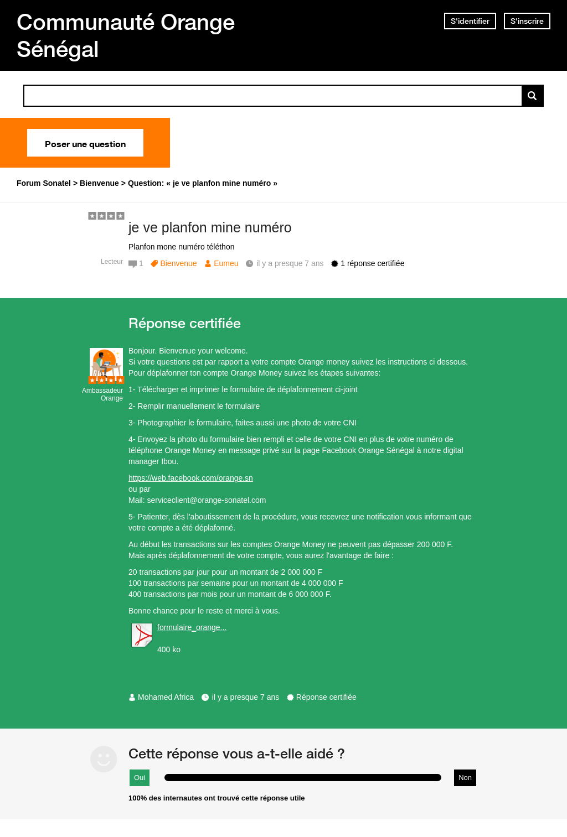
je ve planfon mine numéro (210, 227)
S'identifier (470, 21)
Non (465, 777)
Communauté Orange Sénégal (126, 35)
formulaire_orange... (191, 627)
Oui (139, 777)
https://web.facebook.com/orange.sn (190, 478)
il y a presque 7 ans (245, 697)
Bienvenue (178, 263)
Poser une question (85, 142)
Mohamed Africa (166, 697)
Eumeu (226, 263)
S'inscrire (527, 21)
